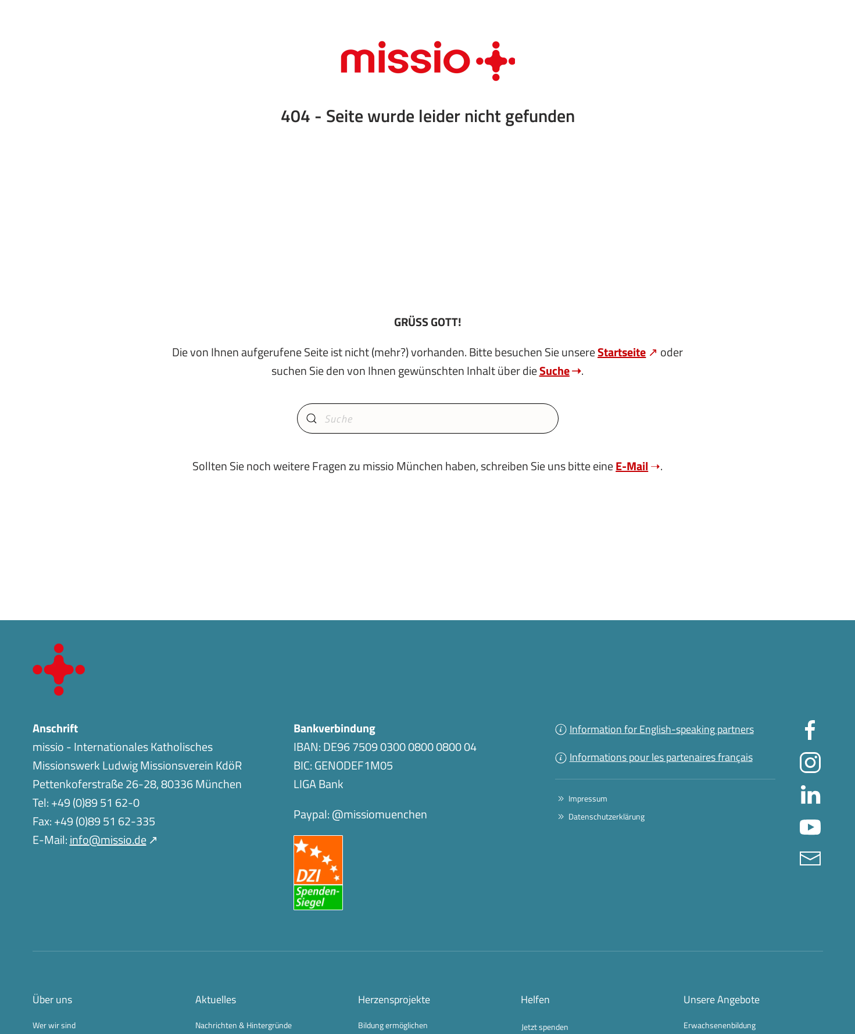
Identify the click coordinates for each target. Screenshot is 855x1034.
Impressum (581, 798)
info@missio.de (108, 840)
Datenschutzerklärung (600, 816)
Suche (554, 371)
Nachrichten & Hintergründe (243, 1025)
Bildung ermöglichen (393, 1025)
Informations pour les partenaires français (654, 757)
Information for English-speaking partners (654, 729)
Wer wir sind (54, 1025)
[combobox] (428, 418)
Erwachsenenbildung (720, 1025)
